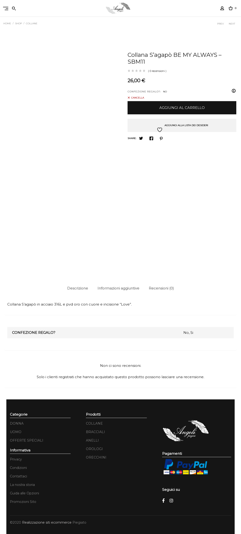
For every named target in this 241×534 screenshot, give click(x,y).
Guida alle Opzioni (24, 493)
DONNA (17, 423)
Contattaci (18, 476)
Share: (132, 138)
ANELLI (92, 440)
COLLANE (32, 23)
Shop (18, 23)
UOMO (15, 432)
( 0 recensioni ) (157, 71)
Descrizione (77, 288)
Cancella (137, 97)
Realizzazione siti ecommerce (47, 522)
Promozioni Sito (23, 502)
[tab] (77, 288)
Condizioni (18, 468)
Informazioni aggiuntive (118, 288)
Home (7, 23)
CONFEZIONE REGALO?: (144, 91)
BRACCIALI (95, 432)
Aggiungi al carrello (182, 107)
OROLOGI (94, 449)
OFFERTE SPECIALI (26, 440)
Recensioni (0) (161, 288)
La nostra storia (22, 485)
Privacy (16, 459)
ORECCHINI (96, 457)
